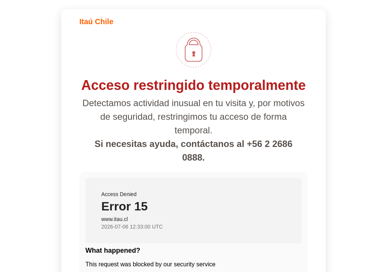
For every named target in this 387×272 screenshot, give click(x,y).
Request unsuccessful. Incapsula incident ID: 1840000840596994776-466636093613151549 (193, 136)
